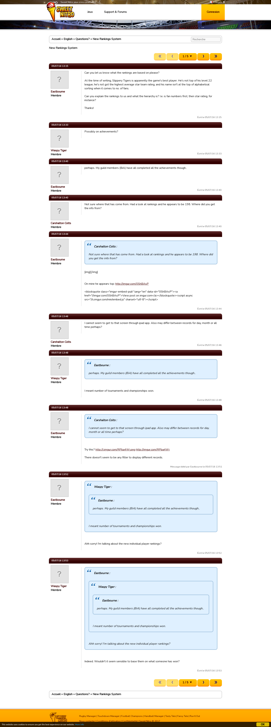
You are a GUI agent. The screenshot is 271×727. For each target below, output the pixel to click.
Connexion (213, 12)
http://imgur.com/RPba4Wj (153, 450)
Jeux (90, 12)
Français (216, 2)
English (68, 39)
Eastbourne (58, 92)
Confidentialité (129, 721)
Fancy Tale (182, 716)
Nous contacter (87, 721)
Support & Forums (115, 12)
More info (86, 725)
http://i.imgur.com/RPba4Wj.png (115, 450)
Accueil (56, 39)
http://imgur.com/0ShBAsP (132, 284)
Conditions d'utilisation (109, 721)
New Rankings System (107, 39)
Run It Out (195, 716)
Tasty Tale (170, 716)
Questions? (83, 39)
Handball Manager (154, 716)
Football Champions (132, 716)
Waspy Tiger (59, 150)
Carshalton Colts (61, 223)
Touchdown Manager (109, 716)
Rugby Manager (87, 716)
